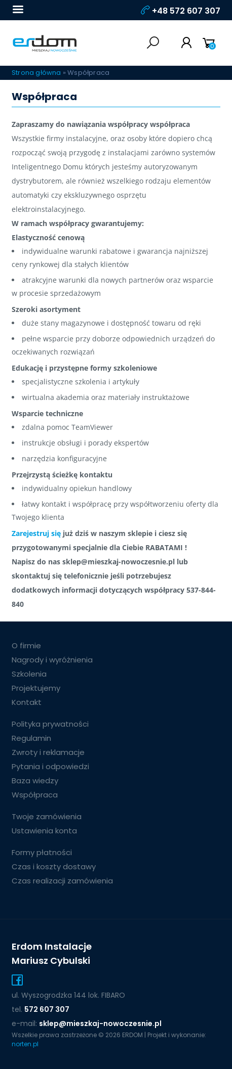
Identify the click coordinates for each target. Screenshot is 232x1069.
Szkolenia (29, 674)
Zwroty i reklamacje (48, 752)
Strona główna (36, 72)
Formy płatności (42, 852)
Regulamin (31, 738)
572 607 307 (46, 1009)
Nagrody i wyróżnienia (52, 659)
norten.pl (25, 1044)
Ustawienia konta (44, 830)
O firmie (26, 645)
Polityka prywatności (50, 724)
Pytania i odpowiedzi (50, 766)
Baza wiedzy (35, 780)
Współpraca (35, 794)
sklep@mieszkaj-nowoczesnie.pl (100, 1023)
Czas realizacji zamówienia (62, 880)
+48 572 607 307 (186, 11)
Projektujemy (36, 688)
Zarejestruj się (36, 533)
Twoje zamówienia (47, 816)
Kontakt (27, 702)
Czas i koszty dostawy (54, 866)
